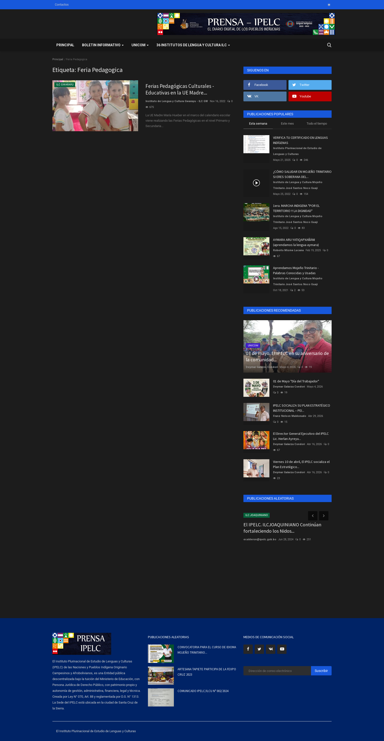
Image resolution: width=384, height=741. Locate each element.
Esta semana (258, 123)
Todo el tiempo (317, 123)
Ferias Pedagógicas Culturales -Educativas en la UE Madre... (180, 89)
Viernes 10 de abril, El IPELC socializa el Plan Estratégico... (301, 464)
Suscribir (321, 671)
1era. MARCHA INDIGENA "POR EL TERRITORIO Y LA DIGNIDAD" (296, 208)
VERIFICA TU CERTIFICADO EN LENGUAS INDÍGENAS (300, 140)
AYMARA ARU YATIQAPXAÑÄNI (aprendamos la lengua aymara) (296, 242)
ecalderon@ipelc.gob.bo (259, 539)
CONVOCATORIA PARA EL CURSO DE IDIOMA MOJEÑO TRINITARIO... (207, 650)
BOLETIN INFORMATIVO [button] (103, 45)
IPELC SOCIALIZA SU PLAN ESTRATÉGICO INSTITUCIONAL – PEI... (301, 408)
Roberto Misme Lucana (288, 250)
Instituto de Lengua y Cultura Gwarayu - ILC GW (176, 101)
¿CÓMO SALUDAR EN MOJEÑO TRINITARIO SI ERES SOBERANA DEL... (302, 174)
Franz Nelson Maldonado (289, 416)
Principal (65, 45)
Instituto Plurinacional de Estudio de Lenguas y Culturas (297, 151)
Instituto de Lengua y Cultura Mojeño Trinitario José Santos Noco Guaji (297, 185)
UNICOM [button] (140, 45)
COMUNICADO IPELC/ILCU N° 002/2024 (203, 691)
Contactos (62, 4)
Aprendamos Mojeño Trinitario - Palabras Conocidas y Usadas (296, 270)
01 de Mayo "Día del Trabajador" (296, 381)
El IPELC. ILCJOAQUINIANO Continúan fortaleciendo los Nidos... (282, 527)
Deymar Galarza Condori (262, 367)
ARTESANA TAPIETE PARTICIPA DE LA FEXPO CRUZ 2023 (207, 672)
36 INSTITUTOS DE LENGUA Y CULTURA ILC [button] (193, 45)
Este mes (287, 123)
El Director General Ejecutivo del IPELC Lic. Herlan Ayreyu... (301, 436)
